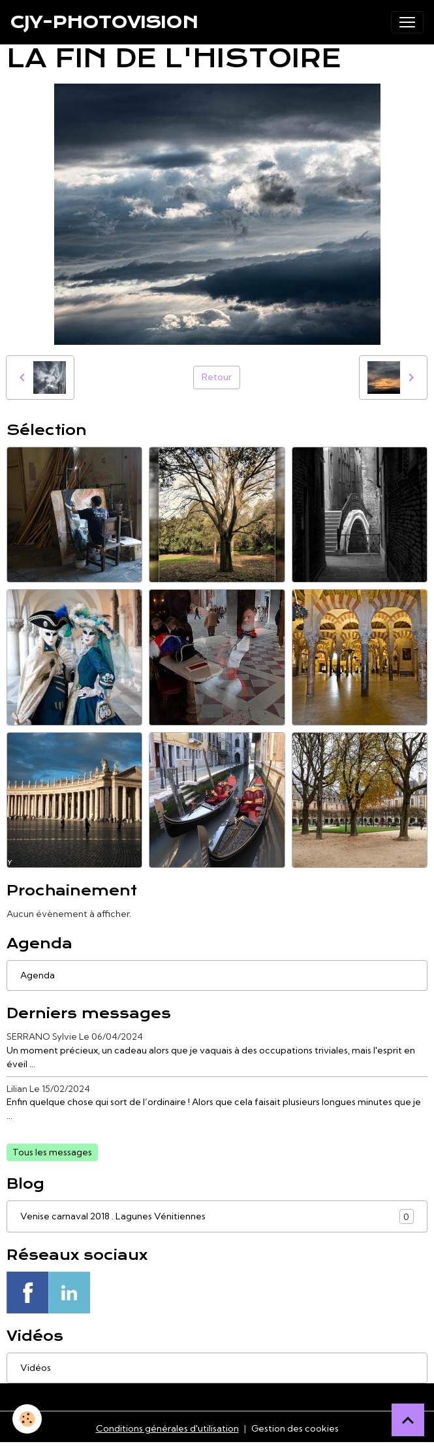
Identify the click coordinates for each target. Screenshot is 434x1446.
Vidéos (35, 1368)
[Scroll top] (408, 1420)
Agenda (37, 975)
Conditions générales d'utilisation (167, 1428)
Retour (217, 377)
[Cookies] (27, 1419)
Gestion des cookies (295, 1428)
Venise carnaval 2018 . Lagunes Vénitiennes (217, 1216)
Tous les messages (52, 1152)
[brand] (104, 22)
